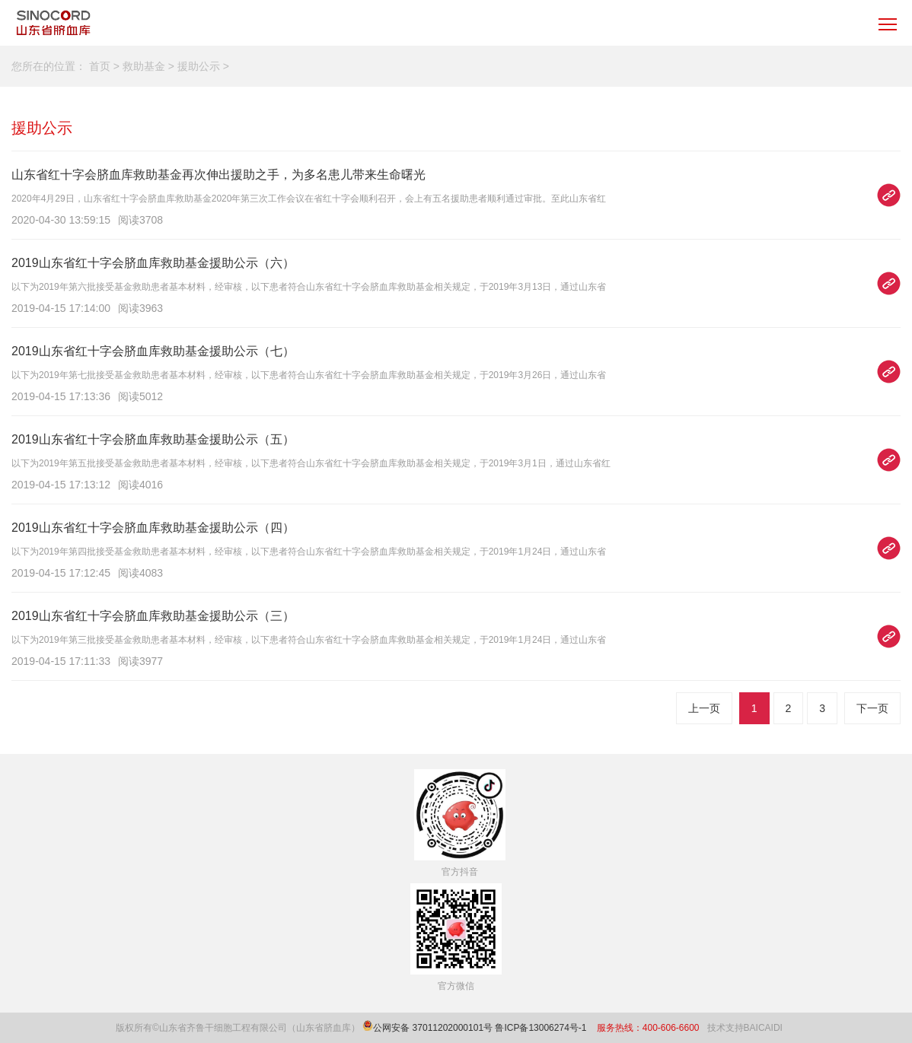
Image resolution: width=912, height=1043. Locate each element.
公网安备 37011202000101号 (433, 1027)
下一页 (872, 708)
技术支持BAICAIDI (745, 1027)
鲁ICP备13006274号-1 (541, 1027)
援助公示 (198, 66)
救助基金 (144, 66)
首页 (99, 66)
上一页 (704, 708)
